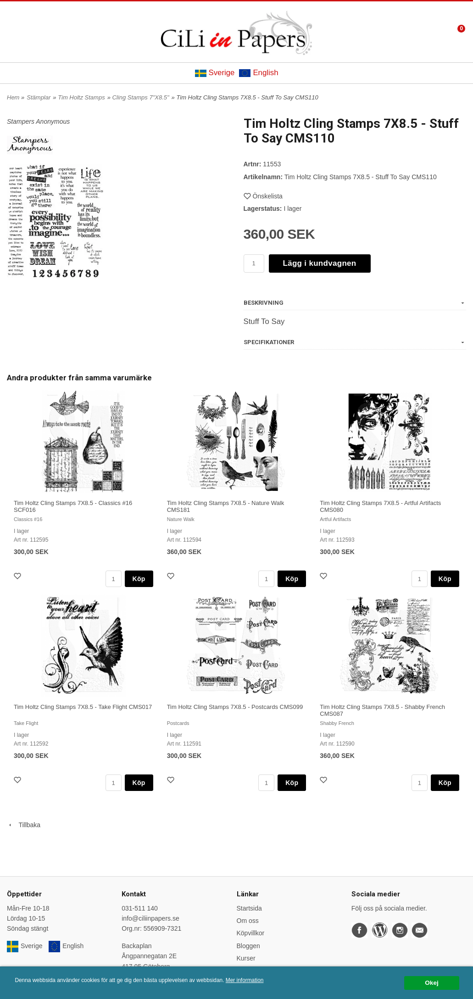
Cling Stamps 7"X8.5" (140, 97)
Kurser (246, 958)
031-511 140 (140, 908)
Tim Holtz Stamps (81, 97)
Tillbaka (23, 825)
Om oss (248, 920)
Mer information (245, 980)
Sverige (215, 72)
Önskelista (263, 196)
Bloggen (248, 946)
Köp (139, 578)
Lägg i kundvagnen (319, 263)
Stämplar (38, 97)
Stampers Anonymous (38, 121)
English (258, 72)
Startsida (249, 908)
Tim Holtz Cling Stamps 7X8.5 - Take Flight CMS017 (83, 706)
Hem (13, 97)
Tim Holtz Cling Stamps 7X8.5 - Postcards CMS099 (235, 706)
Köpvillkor (251, 933)
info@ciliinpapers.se (150, 918)
